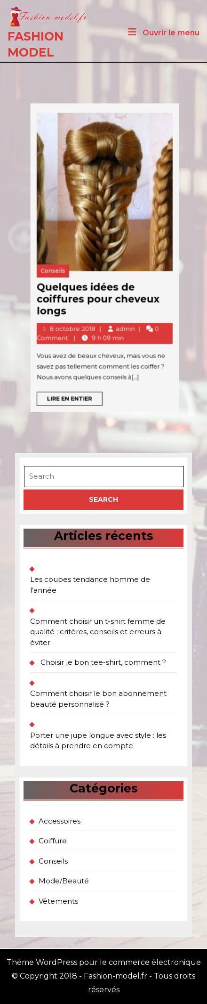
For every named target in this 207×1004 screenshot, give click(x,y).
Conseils (42, 264)
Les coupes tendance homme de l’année (90, 585)
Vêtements (58, 901)
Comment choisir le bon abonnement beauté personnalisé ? (98, 699)
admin (76, 292)
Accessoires (59, 820)
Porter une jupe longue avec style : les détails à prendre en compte (98, 741)
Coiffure (53, 840)
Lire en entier (53, 325)
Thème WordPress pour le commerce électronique (104, 962)
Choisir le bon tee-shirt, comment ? (103, 662)
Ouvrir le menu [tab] (162, 33)
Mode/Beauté (64, 880)
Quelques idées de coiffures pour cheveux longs (64, 277)
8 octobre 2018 (52, 292)
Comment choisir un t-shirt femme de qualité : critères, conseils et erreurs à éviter (98, 632)
